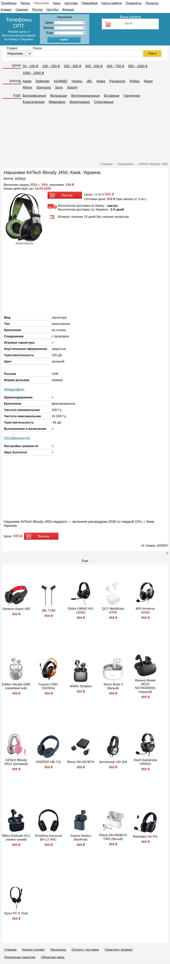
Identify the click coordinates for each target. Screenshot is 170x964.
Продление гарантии (19, 957)
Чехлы (25, 3)
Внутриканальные (85, 96)
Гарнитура (132, 96)
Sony (59, 87)
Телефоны (9, 3)
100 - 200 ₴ (50, 66)
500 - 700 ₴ (115, 66)
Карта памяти (111, 3)
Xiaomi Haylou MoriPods (80, 837)
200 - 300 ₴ (72, 66)
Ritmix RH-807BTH (81, 762)
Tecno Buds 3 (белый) (113, 686)
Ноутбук (53, 9)
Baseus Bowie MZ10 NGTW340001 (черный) (145, 686)
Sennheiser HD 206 (113, 762)
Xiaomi (72, 87)
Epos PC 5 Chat (16, 913)
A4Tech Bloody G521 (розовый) (16, 762)
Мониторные (80, 102)
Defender (43, 81)
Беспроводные (34, 96)
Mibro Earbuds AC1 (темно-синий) (16, 837)
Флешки (68, 9)
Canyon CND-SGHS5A (48, 686)
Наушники (41, 3)
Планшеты (134, 3)
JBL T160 (48, 610)
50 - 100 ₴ (30, 66)
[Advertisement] (85, 134)
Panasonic (117, 81)
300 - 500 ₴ (94, 66)
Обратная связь (53, 957)
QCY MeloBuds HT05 (113, 610)
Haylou (77, 81)
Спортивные (104, 102)
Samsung (43, 87)
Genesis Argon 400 (16, 609)
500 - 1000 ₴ (137, 66)
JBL (89, 81)
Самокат (22, 9)
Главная (10, 949)
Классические (33, 102)
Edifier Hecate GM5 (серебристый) (16, 686)
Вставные (111, 96)
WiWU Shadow (81, 686)
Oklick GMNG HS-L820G (81, 610)
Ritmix (27, 87)
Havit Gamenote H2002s (145, 762)
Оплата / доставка (85, 949)
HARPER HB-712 (48, 762)
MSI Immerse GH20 (145, 610)
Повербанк (89, 3)
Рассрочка (58, 949)
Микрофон (57, 102)
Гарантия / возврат (119, 949)
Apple (27, 81)
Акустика (71, 3)
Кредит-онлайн (33, 949)
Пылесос (152, 3)
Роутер (37, 9)
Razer (148, 81)
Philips (135, 81)
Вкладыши (58, 96)
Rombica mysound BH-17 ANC (48, 837)
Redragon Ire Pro (145, 836)
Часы (57, 3)
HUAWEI (60, 81)
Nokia (100, 81)
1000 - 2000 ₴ (33, 73)
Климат (6, 9)
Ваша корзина (130, 16)
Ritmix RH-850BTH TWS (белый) (113, 837)
